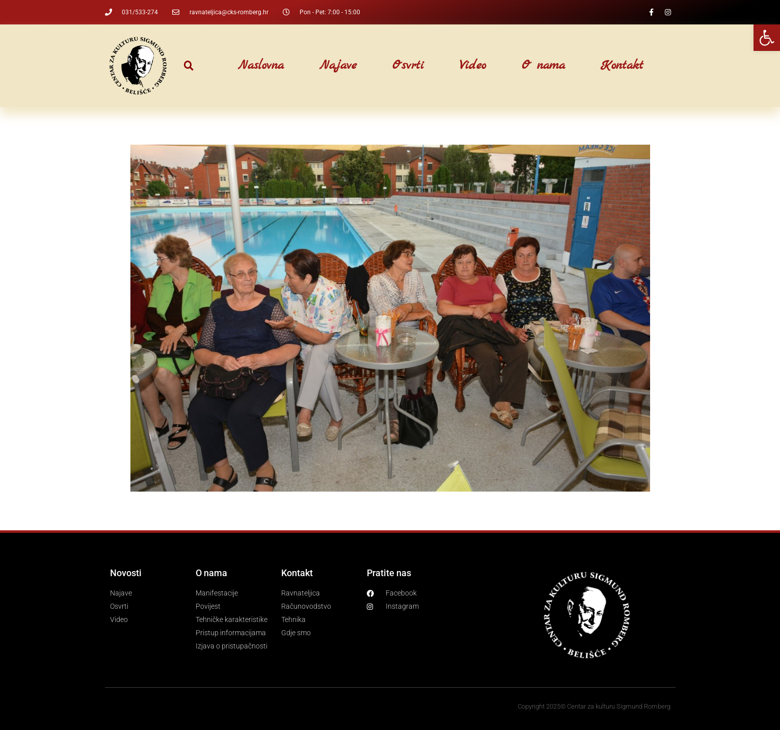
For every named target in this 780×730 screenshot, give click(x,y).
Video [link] (473, 66)
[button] (189, 66)
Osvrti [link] (408, 66)
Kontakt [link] (622, 66)
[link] (767, 37)
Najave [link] (338, 66)
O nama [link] (543, 66)
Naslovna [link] (261, 66)
